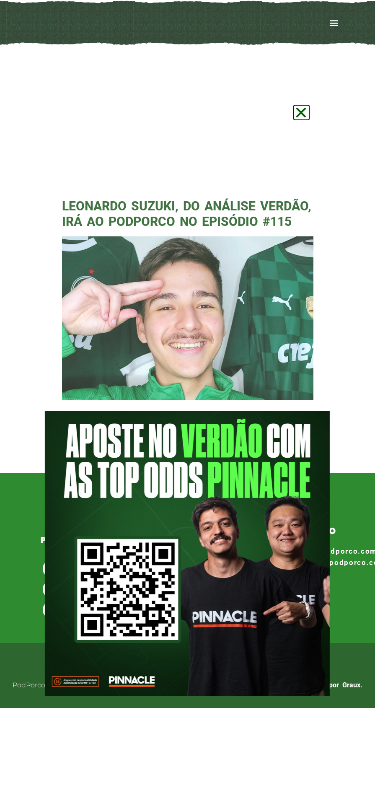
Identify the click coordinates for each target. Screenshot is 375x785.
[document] (187, 392)
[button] (301, 112)
